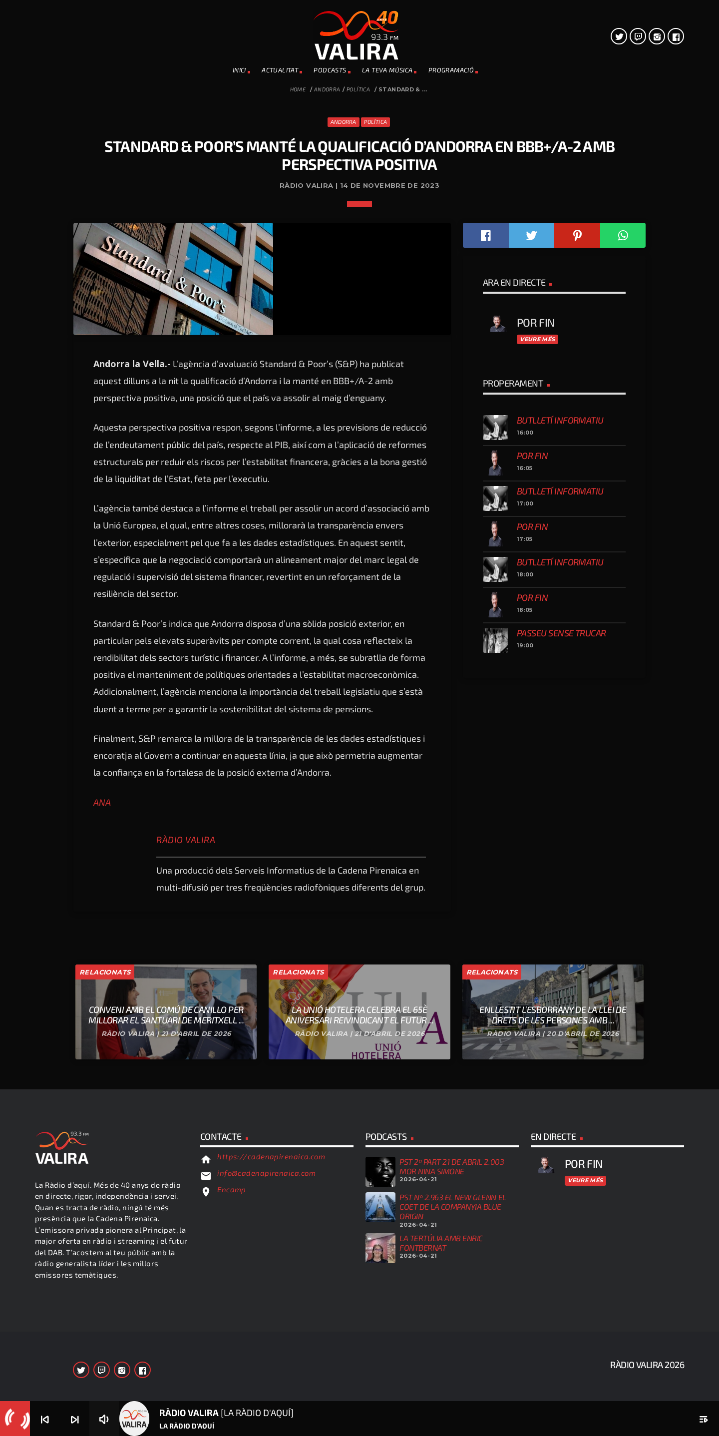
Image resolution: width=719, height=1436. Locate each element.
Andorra (327, 89)
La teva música (387, 70)
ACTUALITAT (280, 70)
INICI (239, 70)
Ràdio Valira (185, 1340)
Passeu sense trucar (561, 1133)
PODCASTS (330, 70)
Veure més (537, 839)
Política (358, 89)
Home (298, 89)
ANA (102, 1302)
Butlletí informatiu (560, 920)
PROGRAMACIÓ (451, 70)
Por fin (532, 956)
